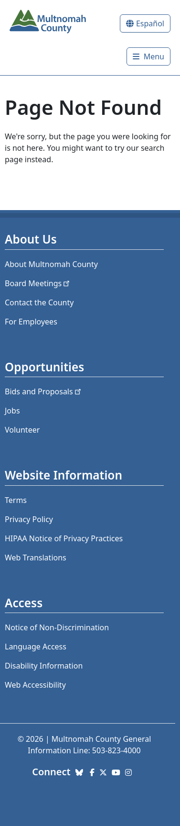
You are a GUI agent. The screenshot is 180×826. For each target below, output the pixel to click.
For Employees (31, 321)
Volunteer (22, 429)
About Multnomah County (51, 264)
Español (150, 23)
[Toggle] (148, 56)
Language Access (35, 646)
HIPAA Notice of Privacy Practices (64, 538)
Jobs (12, 410)
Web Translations (35, 557)
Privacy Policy (29, 519)
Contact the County (39, 302)
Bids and (44, 391)
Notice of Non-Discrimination (57, 627)
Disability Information (44, 665)
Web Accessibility (35, 685)
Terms (16, 500)
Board (38, 283)
